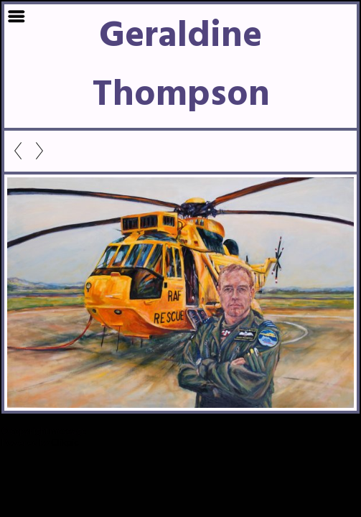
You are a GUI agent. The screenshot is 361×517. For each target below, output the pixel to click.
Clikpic (64, 442)
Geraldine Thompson (181, 66)
